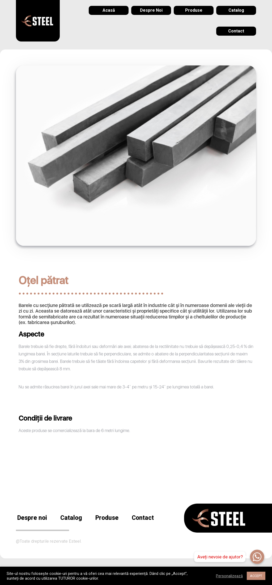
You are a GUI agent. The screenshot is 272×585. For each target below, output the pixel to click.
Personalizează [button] (229, 576)
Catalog (71, 517)
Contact (143, 517)
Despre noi (32, 517)
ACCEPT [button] (256, 576)
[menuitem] (108, 10)
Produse (106, 517)
